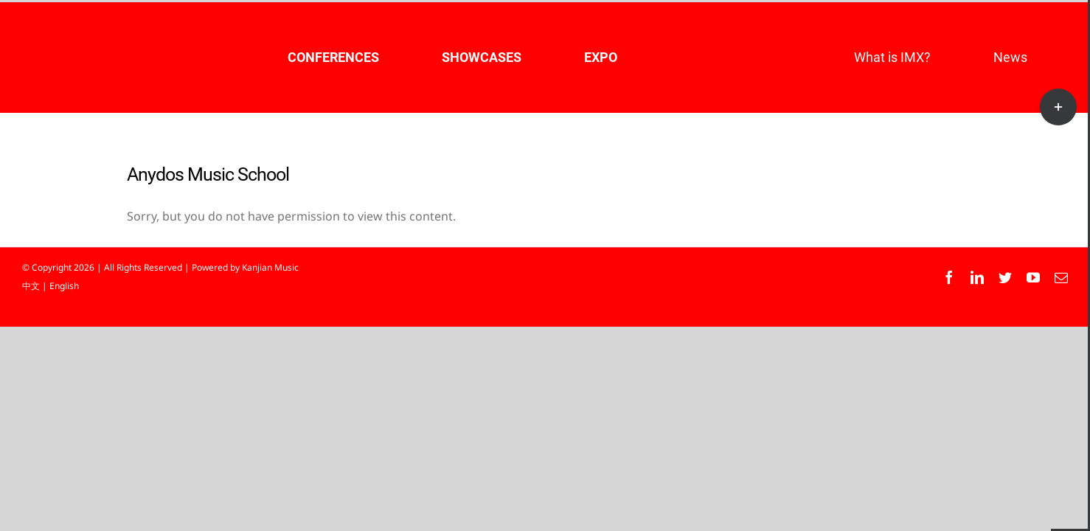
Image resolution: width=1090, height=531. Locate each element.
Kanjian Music (270, 267)
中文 (31, 286)
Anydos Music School (208, 174)
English (64, 286)
